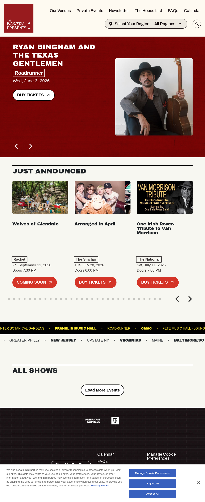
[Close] (198, 482)
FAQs (173, 10)
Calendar (192, 10)
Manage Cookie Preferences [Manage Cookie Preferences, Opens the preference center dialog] (153, 473)
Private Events (89, 10)
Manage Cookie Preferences (161, 456)
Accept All (152, 493)
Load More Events (102, 390)
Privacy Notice (100, 485)
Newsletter (119, 10)
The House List (148, 10)
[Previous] (16, 146)
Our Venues (60, 10)
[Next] (30, 146)
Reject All (153, 483)
